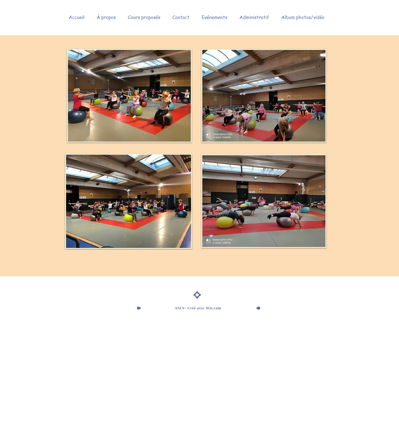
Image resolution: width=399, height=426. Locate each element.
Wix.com (213, 308)
